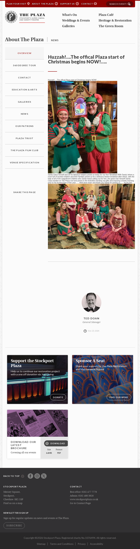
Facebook (30, 476)
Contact (87, 4)
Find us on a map (12, 503)
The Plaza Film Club (25, 150)
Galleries (68, 26)
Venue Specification (24, 162)
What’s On (69, 15)
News (24, 113)
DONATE (58, 397)
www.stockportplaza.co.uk (84, 499)
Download (55, 443)
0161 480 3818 (86, 496)
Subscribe (14, 525)
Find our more (119, 397)
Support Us (67, 4)
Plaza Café (106, 15)
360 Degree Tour (24, 65)
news (55, 40)
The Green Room (111, 26)
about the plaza (24, 39)
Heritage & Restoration (115, 20)
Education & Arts (24, 89)
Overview (25, 53)
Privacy (82, 543)
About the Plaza (43, 4)
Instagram (37, 476)
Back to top (13, 476)
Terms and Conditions (61, 543)
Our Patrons (24, 126)
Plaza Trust (24, 138)
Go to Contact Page (80, 503)
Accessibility (96, 543)
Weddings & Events (76, 20)
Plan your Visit (17, 4)
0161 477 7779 (89, 492)
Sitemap (41, 543)
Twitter (44, 476)
